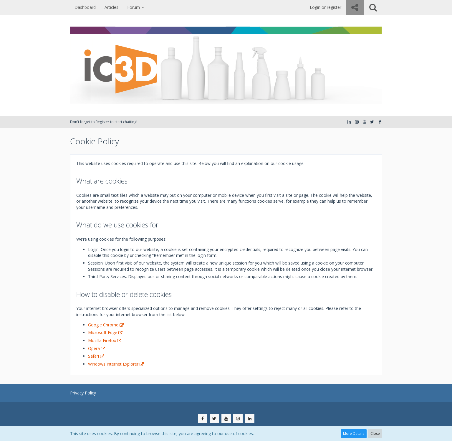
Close (375, 433)
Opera (94, 348)
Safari (93, 356)
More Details (353, 433)
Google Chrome (103, 325)
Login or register (325, 7)
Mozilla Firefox (102, 340)
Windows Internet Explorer (113, 364)
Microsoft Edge (102, 332)
